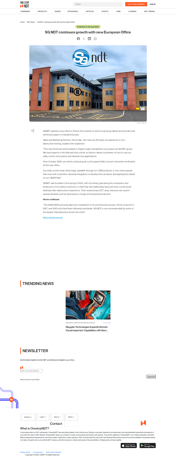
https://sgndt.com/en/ (53, 217)
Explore (27, 417)
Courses (132, 11)
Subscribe (151, 376)
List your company (136, 4)
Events (105, 11)
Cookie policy (38, 452)
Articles (90, 11)
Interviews (73, 11)
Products (42, 11)
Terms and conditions (53, 452)
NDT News (31, 22)
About (56, 417)
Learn (42, 417)
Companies (25, 11)
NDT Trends (149, 11)
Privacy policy (25, 452)
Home (22, 22)
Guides (58, 11)
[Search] (98, 4)
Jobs (118, 11)
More (70, 417)
